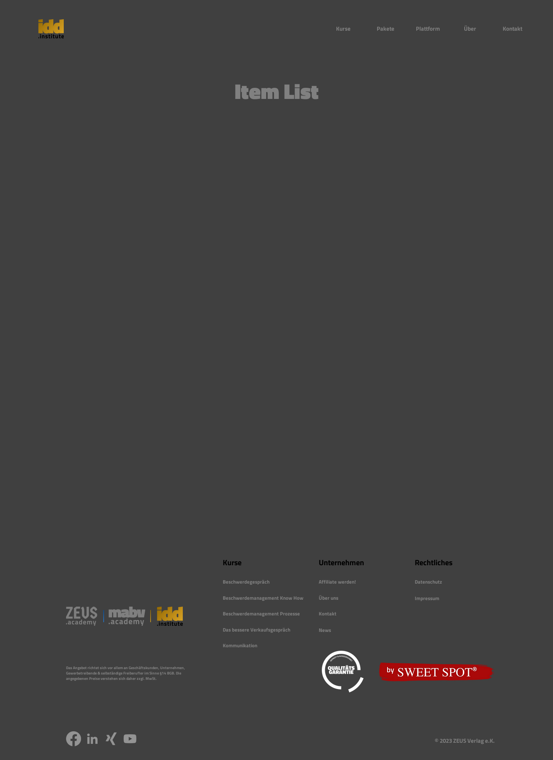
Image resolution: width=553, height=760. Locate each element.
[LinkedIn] (92, 738)
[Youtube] (130, 738)
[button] (343, 28)
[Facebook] (73, 738)
